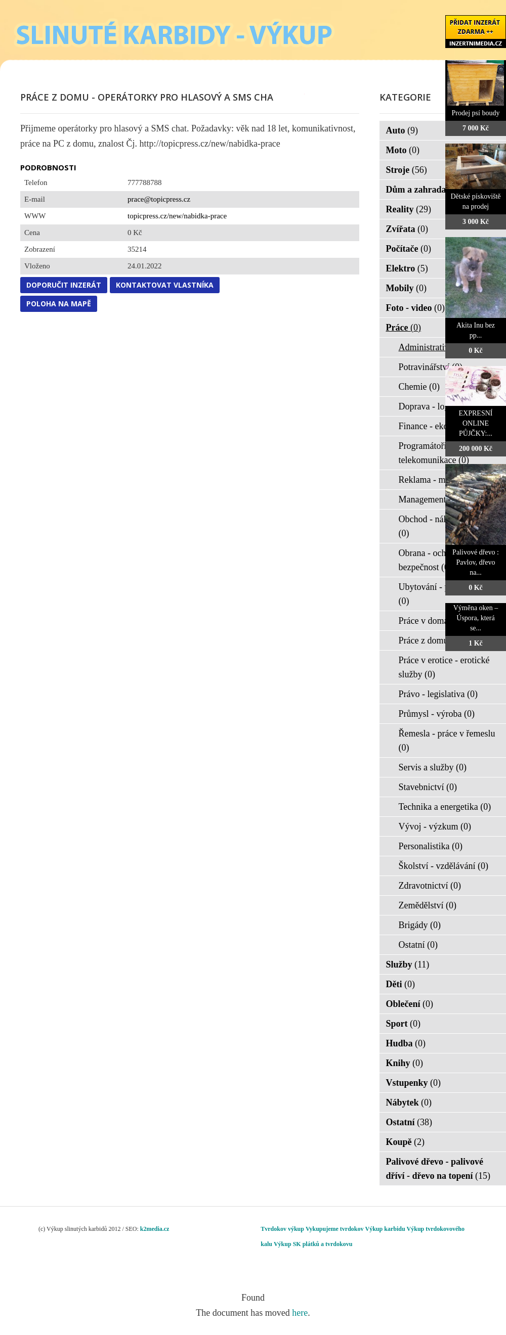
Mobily (406, 288)
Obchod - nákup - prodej (443, 526)
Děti (400, 984)
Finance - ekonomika (443, 426)
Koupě (405, 1142)
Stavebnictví (428, 787)
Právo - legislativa (438, 694)
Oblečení (410, 1004)
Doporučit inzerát (63, 285)
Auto (402, 130)
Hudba (406, 1043)
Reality (408, 209)
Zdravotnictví (430, 886)
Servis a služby (433, 767)
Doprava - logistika (440, 406)
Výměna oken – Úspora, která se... (475, 618)
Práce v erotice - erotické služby (444, 667)
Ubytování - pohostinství (444, 594)
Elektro (407, 268)
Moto (402, 150)
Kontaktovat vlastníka (165, 285)
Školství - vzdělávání (443, 866)
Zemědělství (427, 905)
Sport (403, 1024)
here (300, 1313)
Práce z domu (430, 640)
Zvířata (407, 229)
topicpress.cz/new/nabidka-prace (177, 216)
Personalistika (431, 846)
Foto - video (415, 308)
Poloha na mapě (58, 303)
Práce (403, 328)
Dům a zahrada (422, 190)
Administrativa (432, 347)
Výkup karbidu (385, 1228)
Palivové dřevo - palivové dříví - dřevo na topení (438, 1169)
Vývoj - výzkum (435, 826)
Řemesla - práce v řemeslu (447, 740)
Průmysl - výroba (437, 714)
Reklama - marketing (443, 480)
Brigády (420, 925)
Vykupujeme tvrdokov (335, 1228)
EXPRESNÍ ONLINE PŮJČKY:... (476, 423)
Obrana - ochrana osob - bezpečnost (443, 560)
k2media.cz (155, 1228)
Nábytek (409, 1102)
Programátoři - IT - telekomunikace (434, 453)
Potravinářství (431, 367)
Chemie (419, 387)
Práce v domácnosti (441, 621)
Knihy (405, 1063)
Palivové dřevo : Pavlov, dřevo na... (475, 562)
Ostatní (418, 945)
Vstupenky (413, 1083)
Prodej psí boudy (476, 113)
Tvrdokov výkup (282, 1228)
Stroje (406, 170)
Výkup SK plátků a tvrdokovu (313, 1244)
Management (429, 499)
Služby (408, 964)
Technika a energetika (445, 807)
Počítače (408, 249)
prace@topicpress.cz (159, 199)
